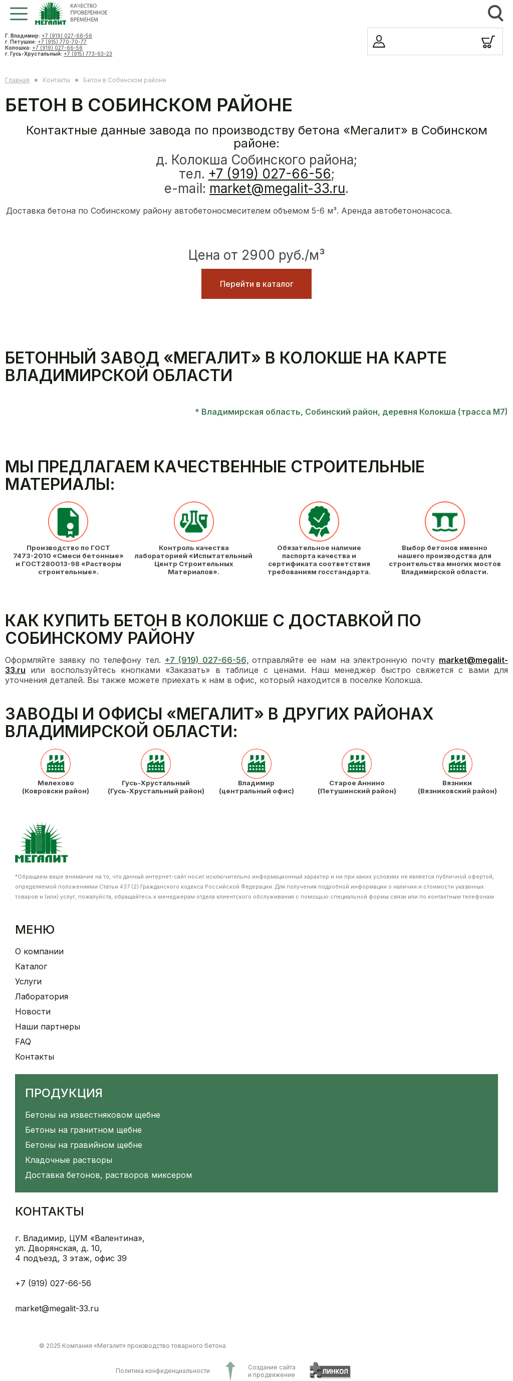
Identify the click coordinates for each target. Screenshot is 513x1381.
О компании (39, 951)
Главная (17, 80)
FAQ (23, 1042)
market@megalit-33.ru (277, 188)
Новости (33, 1011)
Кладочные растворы (68, 1160)
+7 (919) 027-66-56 (67, 36)
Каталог (31, 966)
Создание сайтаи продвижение (272, 1370)
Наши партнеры (47, 1026)
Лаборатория (41, 996)
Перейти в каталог (257, 284)
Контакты (34, 1057)
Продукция (64, 1093)
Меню (35, 929)
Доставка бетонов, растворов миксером (108, 1175)
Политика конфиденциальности (163, 1370)
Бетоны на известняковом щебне (92, 1115)
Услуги (28, 981)
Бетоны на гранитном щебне (83, 1130)
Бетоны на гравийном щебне (83, 1145)
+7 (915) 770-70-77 (62, 42)
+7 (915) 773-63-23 (88, 54)
